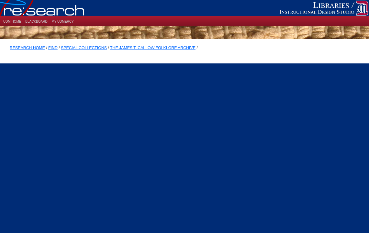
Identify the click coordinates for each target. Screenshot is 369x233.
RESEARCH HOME (27, 48)
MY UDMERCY (62, 21)
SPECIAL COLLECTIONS (84, 48)
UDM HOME (12, 21)
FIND (53, 48)
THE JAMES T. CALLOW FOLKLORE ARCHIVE (153, 48)
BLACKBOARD (36, 21)
